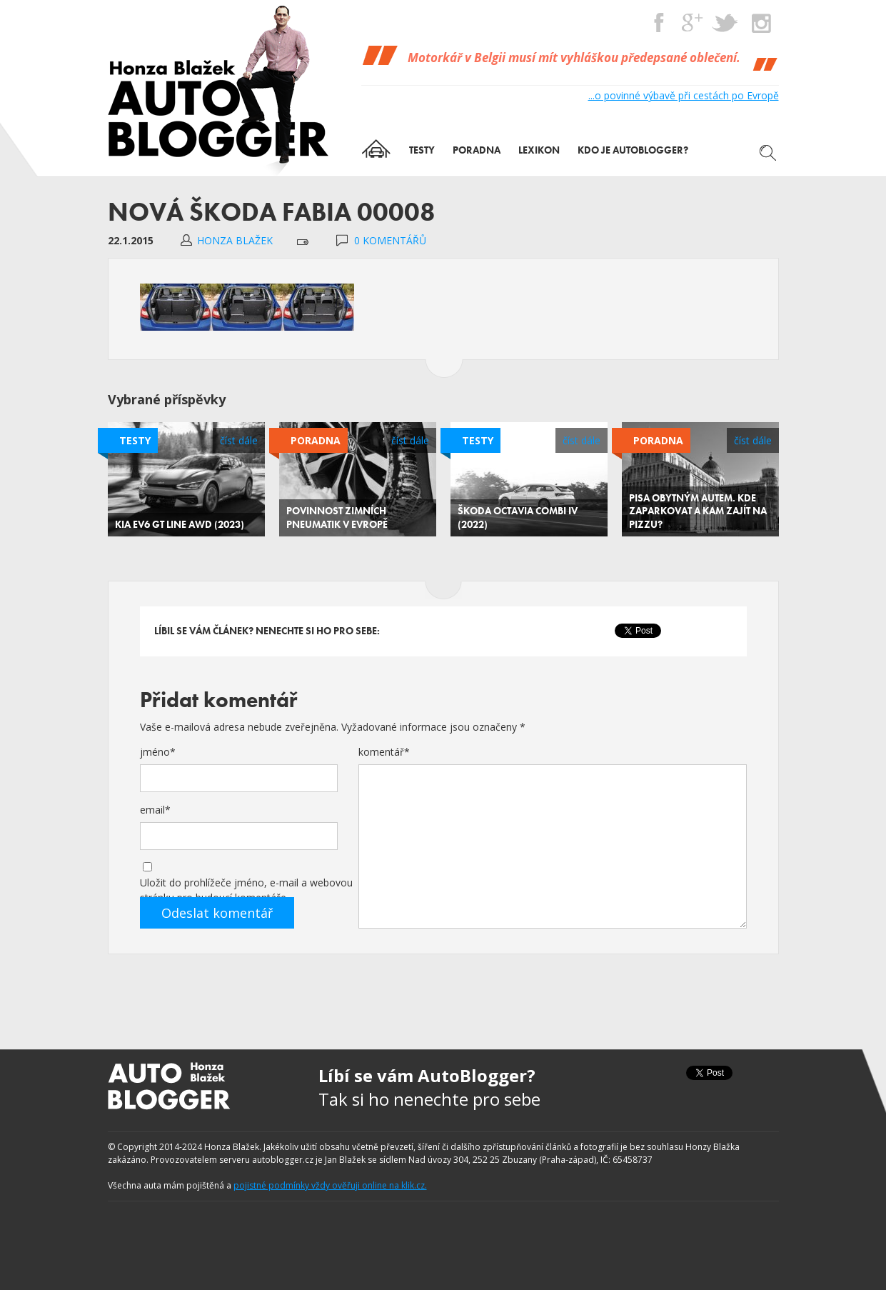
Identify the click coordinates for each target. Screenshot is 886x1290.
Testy (135, 440)
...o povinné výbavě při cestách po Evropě (683, 95)
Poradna (316, 440)
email (155, 809)
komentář (384, 752)
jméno (158, 752)
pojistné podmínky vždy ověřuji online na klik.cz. (330, 1185)
